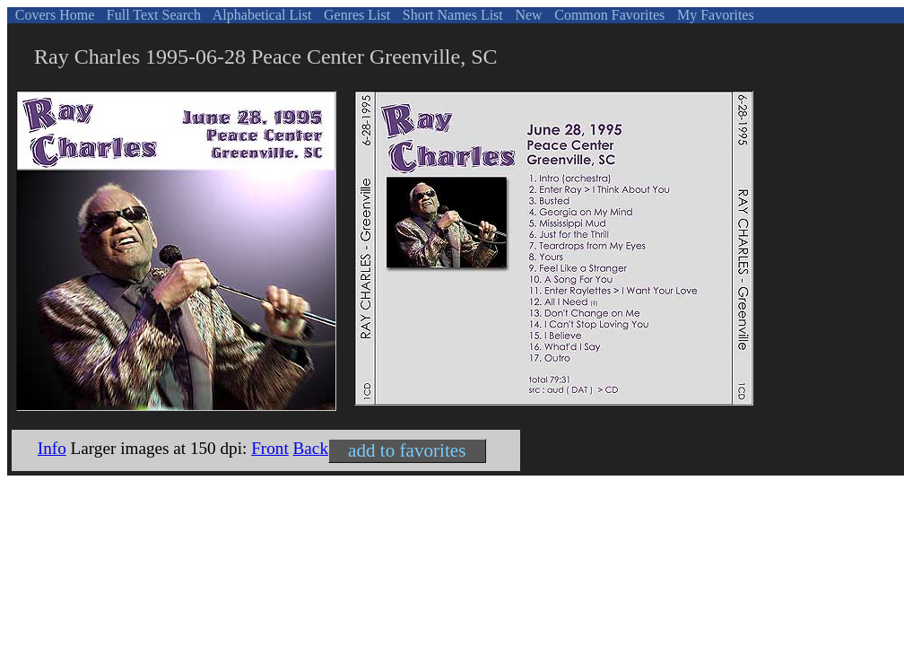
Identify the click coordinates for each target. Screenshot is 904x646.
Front (270, 448)
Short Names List (451, 14)
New (526, 14)
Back (310, 448)
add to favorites (406, 450)
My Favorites (714, 14)
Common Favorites (608, 14)
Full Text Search (152, 14)
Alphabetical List (261, 14)
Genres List (355, 14)
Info (52, 448)
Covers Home (53, 14)
